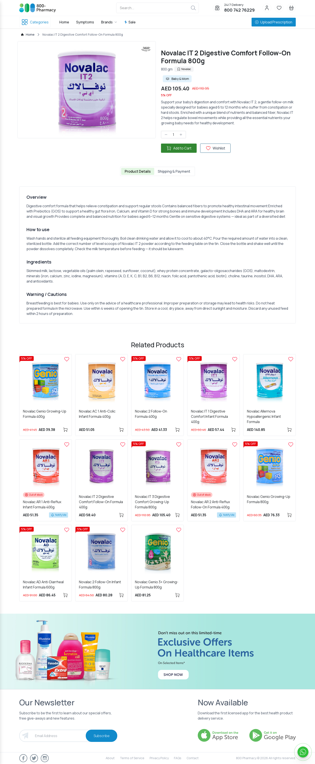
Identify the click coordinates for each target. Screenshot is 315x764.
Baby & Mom (177, 79)
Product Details (138, 171)
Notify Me (58, 515)
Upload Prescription (273, 22)
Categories (35, 22)
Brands (109, 22)
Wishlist (215, 148)
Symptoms (85, 22)
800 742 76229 (239, 10)
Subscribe (102, 735)
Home (64, 22)
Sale (130, 22)
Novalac (184, 69)
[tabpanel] (157, 254)
